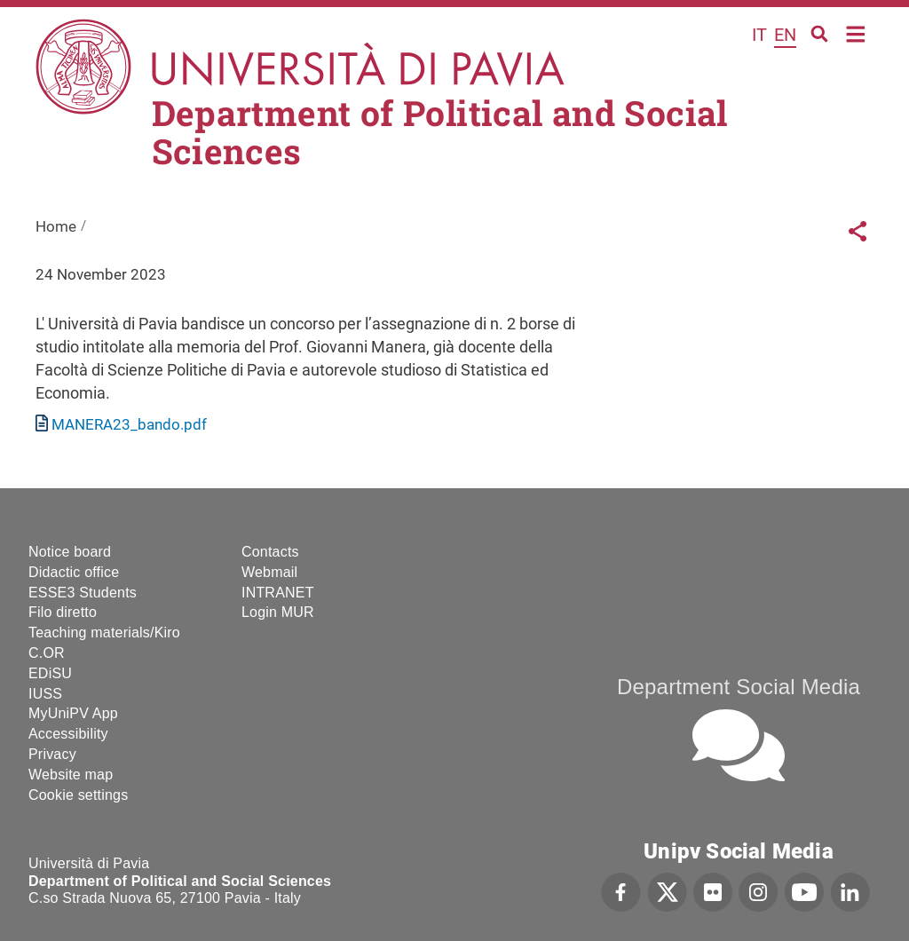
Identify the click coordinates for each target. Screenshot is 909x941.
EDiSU (50, 673)
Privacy (52, 754)
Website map (70, 774)
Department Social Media (738, 687)
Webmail (269, 572)
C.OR (46, 652)
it (759, 34)
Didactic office (73, 572)
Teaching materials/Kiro (104, 632)
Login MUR (277, 612)
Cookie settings (78, 795)
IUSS (45, 693)
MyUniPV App (73, 713)
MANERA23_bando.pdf (129, 424)
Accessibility (68, 733)
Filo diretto (62, 612)
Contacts (270, 551)
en (785, 34)
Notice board (69, 551)
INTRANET (277, 592)
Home (856, 32)
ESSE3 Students (82, 592)
